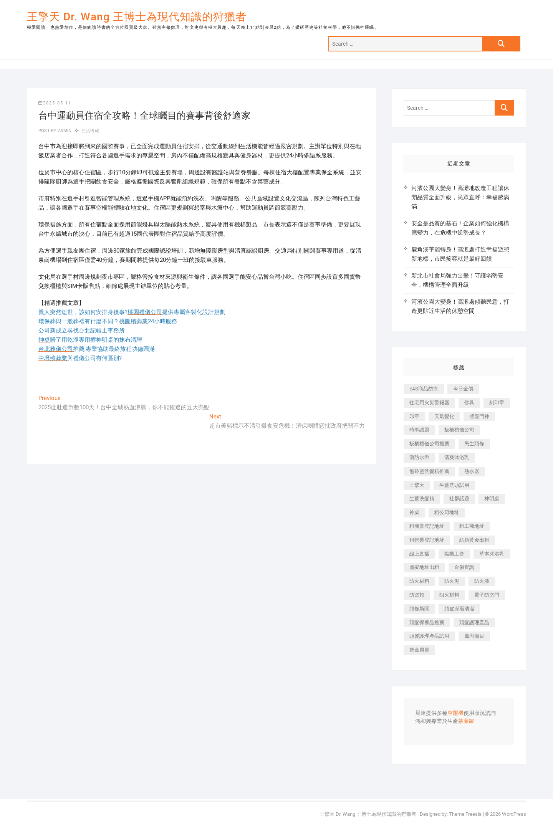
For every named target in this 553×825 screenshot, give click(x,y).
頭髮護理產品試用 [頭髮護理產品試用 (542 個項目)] (429, 636)
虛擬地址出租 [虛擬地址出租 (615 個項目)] (424, 567)
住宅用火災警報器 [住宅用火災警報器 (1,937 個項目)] (429, 402)
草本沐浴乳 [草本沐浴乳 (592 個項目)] (491, 554)
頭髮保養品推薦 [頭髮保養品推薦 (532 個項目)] (426, 622)
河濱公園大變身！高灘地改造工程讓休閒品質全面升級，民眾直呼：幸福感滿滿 (460, 197)
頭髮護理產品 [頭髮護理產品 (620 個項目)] (474, 622)
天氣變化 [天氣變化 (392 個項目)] (444, 416)
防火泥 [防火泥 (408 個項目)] (451, 581)
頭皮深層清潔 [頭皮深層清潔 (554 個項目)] (459, 609)
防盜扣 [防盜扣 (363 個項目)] (416, 595)
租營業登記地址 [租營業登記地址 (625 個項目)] (426, 540)
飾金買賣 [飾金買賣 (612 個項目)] (419, 650)
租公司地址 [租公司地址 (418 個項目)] (446, 512)
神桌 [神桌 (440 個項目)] (414, 512)
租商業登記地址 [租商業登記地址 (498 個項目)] (426, 526)
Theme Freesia (465, 814)
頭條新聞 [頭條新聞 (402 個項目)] (419, 609)
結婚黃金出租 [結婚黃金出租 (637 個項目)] (474, 540)
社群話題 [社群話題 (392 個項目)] (459, 498)
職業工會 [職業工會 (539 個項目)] (454, 554)
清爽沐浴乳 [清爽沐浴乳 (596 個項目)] (456, 457)
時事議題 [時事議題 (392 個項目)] (419, 430)
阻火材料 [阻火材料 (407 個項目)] (449, 595)
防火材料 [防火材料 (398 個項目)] (419, 581)
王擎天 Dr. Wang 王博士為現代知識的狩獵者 (137, 16)
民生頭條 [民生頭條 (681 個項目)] (474, 443)
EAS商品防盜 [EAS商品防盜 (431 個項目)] (423, 389)
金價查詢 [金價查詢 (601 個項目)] (464, 567)
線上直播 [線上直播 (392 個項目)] (419, 554)
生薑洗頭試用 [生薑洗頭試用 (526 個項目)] (454, 485)
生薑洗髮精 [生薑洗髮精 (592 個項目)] (421, 498)
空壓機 (455, 713)
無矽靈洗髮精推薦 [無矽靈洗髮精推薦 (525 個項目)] (429, 471)
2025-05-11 (54, 103)
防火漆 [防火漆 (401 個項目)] (481, 581)
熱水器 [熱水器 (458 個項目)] (471, 471)
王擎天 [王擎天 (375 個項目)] (416, 485)
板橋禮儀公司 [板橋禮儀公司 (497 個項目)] (459, 430)
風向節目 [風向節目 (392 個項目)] (474, 636)
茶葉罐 (466, 721)
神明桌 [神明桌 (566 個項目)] (491, 498)
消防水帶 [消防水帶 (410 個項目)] (419, 457)
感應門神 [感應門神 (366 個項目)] (479, 416)
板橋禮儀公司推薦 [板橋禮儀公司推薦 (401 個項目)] (429, 443)
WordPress (514, 814)
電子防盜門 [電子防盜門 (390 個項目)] (486, 595)
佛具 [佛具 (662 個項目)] (469, 402)
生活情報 (90, 130)
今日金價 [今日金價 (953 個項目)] (463, 389)
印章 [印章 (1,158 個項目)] (414, 416)
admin (63, 130)
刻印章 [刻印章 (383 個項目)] (496, 402)
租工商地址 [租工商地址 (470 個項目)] (471, 526)
